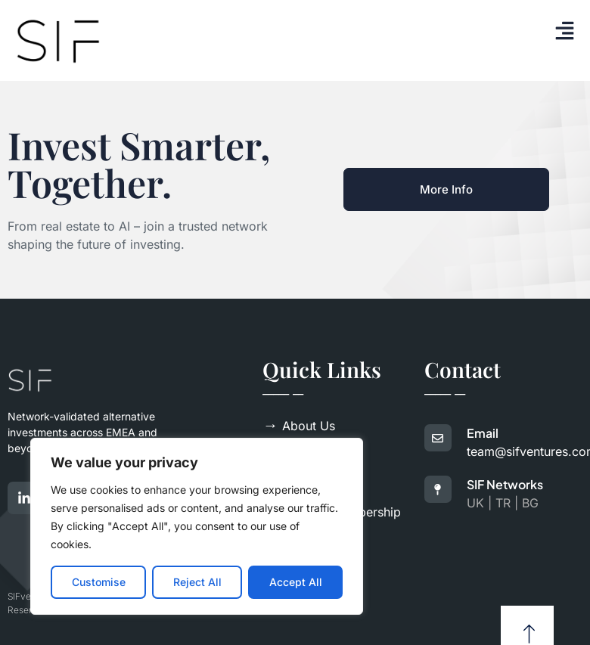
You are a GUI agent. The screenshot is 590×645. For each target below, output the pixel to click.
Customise (99, 581)
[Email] (438, 437)
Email (482, 433)
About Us (298, 425)
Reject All (197, 581)
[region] (196, 526)
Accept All (295, 581)
